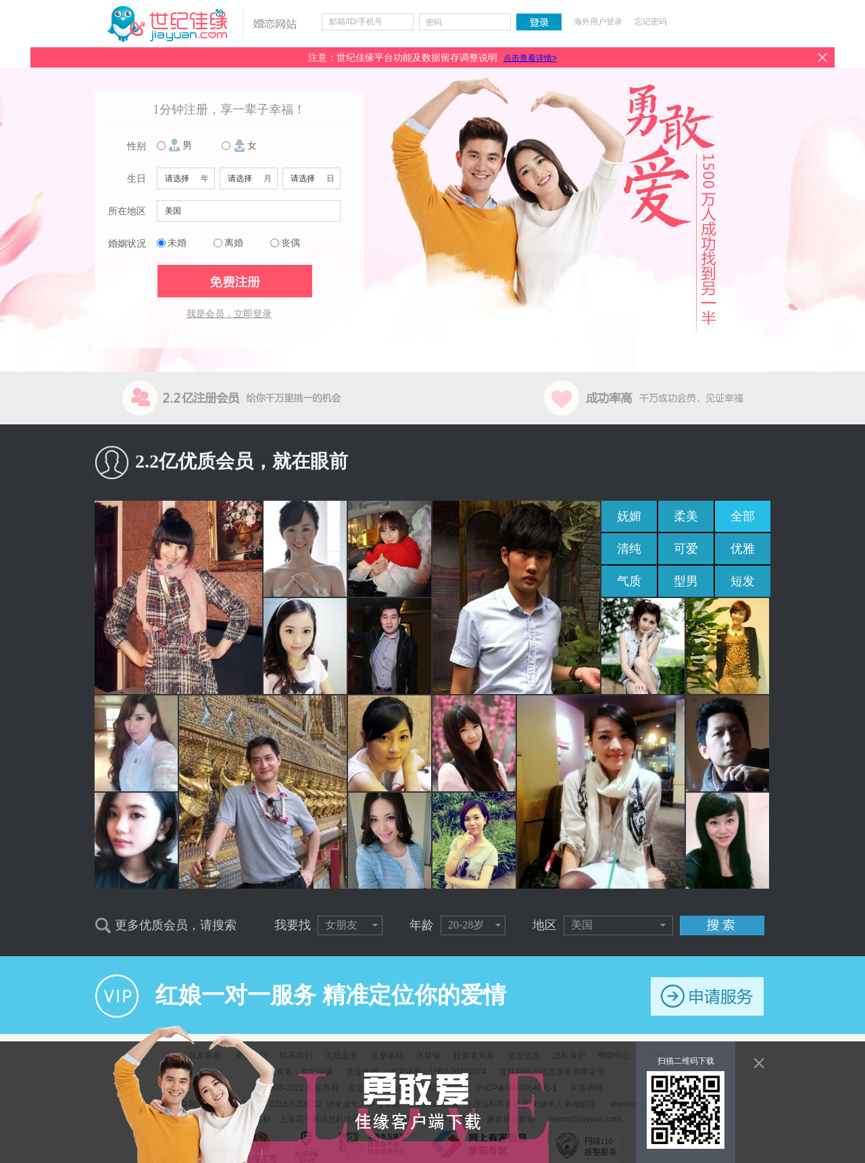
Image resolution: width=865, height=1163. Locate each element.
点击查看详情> (530, 58)
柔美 (686, 516)
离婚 (233, 243)
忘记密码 (651, 21)
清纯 (629, 548)
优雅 (743, 548)
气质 (629, 581)
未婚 (177, 243)
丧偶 (290, 243)
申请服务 (707, 996)
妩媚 (629, 516)
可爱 (686, 548)
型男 (686, 581)
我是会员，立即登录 (229, 314)
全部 (743, 516)
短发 (743, 581)
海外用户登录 (598, 21)
